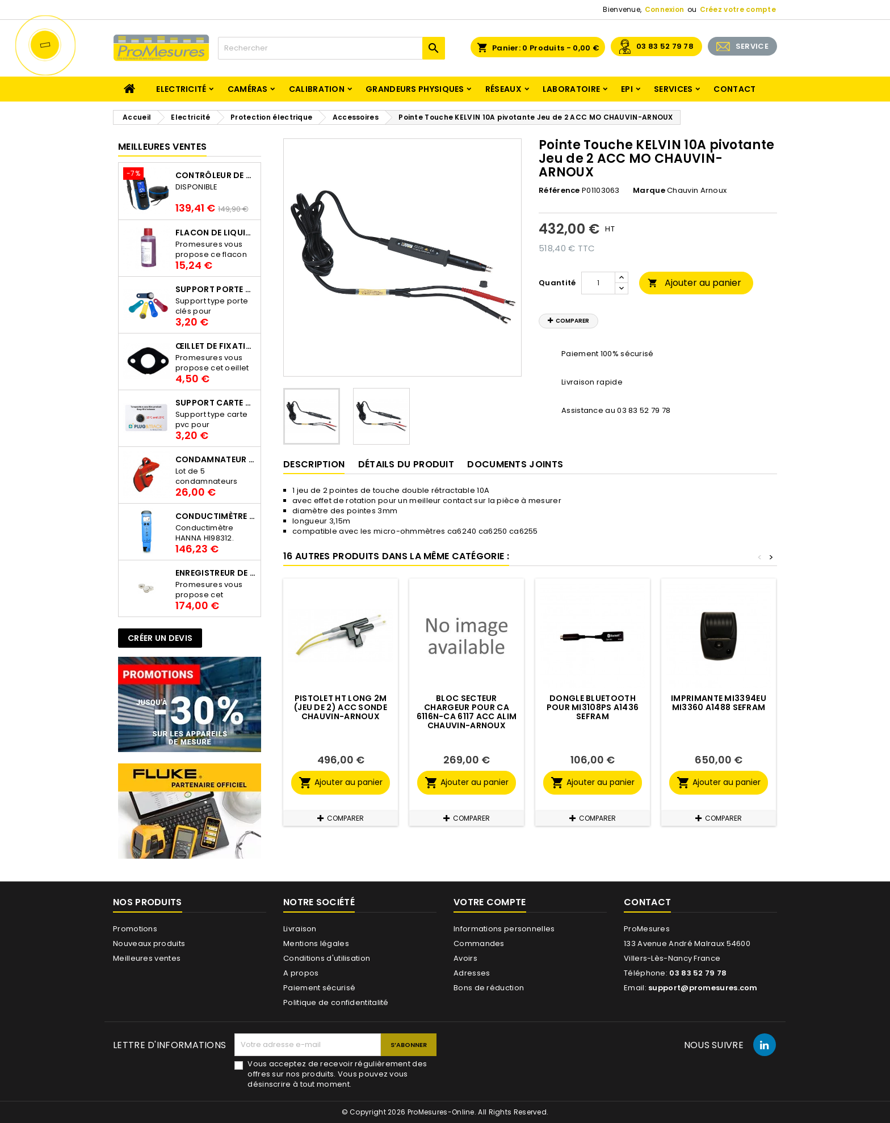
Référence (559, 190)
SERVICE (752, 46)
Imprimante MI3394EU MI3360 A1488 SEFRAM (718, 703)
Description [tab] (314, 464)
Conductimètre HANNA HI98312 (215, 516)
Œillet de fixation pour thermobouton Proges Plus (215, 346)
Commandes (479, 943)
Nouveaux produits (149, 943)
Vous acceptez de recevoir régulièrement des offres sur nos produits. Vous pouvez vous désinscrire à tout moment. (337, 1074)
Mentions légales (316, 943)
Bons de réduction (489, 987)
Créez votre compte (738, 9)
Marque (649, 190)
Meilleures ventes (146, 958)
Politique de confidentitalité (336, 1002)
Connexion (665, 9)
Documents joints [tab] (515, 464)
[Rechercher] (331, 48)
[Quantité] (598, 283)
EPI (627, 89)
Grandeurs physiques (415, 89)
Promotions (135, 928)
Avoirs (465, 958)
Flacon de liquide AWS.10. (215, 232)
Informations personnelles (504, 928)
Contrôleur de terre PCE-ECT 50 (215, 175)
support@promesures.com (703, 987)
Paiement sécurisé (319, 987)
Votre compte (490, 902)
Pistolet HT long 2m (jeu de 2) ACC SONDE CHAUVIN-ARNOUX (340, 707)
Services (673, 89)
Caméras (248, 89)
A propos (300, 973)
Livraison (300, 928)
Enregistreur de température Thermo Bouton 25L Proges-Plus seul (215, 572)
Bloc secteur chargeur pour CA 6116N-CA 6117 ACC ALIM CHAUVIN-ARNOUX (467, 712)
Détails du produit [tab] (406, 464)
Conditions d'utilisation (326, 958)
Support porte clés (215, 289)
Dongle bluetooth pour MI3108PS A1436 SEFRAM (593, 707)
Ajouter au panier (694, 282)
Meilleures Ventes (162, 146)
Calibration (317, 89)
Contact (734, 89)
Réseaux (503, 89)
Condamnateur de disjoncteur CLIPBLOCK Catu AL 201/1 (215, 459)
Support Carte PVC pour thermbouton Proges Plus (215, 402)
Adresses (472, 973)
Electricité (181, 89)
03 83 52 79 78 (665, 46)
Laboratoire (571, 89)
